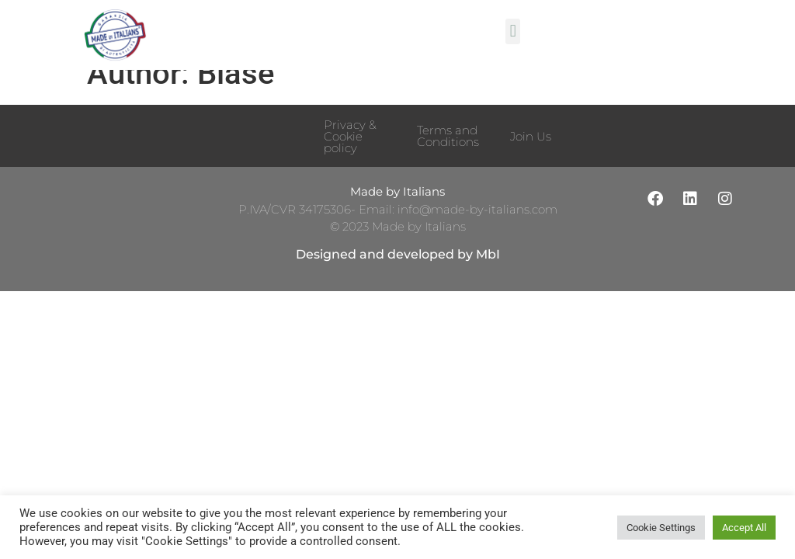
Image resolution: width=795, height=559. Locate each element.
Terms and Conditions (448, 157)
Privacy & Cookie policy (350, 157)
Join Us (530, 157)
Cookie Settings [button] (661, 527)
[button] (512, 31)
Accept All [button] (744, 527)
